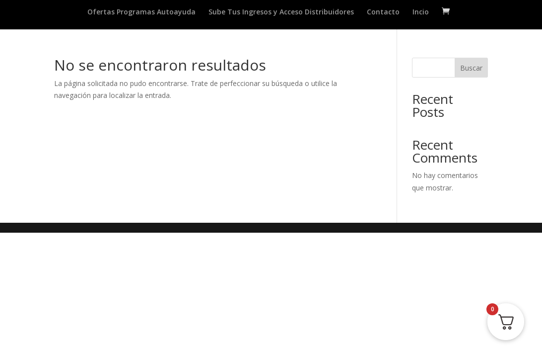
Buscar (471, 68)
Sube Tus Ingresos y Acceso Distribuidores (281, 12)
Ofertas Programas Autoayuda (141, 12)
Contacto (383, 12)
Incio (420, 12)
